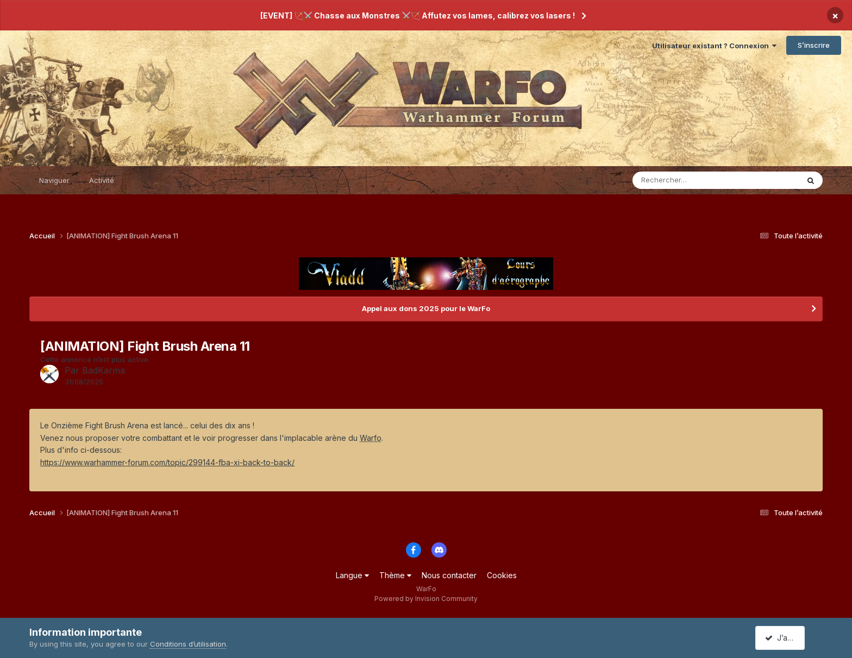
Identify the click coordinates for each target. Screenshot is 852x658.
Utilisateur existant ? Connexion (714, 45)
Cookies (502, 575)
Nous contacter (449, 575)
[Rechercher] (684, 180)
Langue (352, 575)
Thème (395, 575)
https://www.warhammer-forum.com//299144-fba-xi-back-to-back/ (167, 462)
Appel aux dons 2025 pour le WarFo (426, 308)
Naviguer (54, 180)
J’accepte (787, 637)
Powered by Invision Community (426, 598)
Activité (101, 180)
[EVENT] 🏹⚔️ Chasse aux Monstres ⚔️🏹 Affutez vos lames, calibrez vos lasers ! (417, 15)
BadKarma (103, 370)
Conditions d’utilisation (188, 644)
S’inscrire (814, 45)
